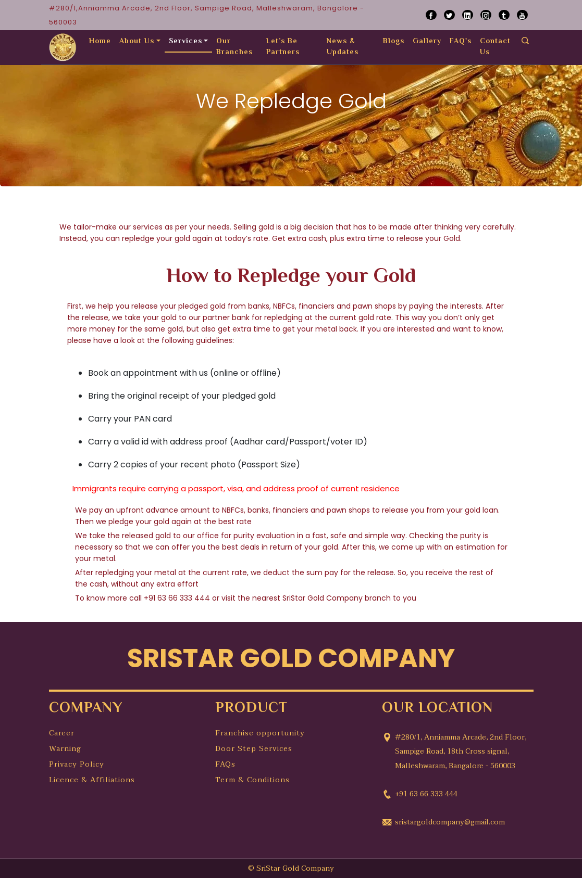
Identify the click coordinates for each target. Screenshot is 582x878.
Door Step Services (253, 748)
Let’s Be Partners (283, 47)
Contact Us (495, 47)
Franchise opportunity (260, 733)
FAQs (225, 764)
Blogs (393, 41)
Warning (65, 748)
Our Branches (234, 47)
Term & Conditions (252, 779)
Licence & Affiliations (92, 779)
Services (185, 41)
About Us (136, 41)
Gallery (427, 41)
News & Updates (342, 47)
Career (62, 733)
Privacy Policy (76, 764)
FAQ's (461, 41)
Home (100, 41)
